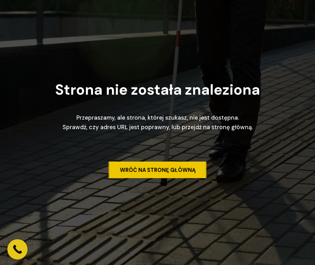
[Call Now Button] (17, 249)
